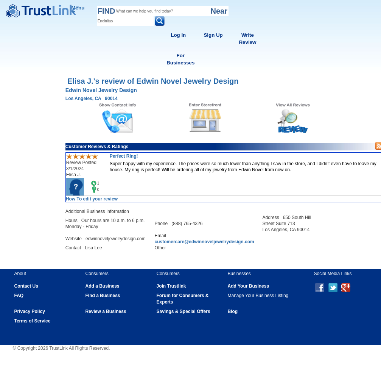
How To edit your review (92, 199)
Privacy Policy (29, 311)
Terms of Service (32, 321)
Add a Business (103, 286)
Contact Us (26, 286)
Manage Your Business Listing (258, 295)
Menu (78, 9)
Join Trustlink (171, 286)
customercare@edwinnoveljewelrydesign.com (204, 241)
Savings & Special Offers (183, 311)
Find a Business (103, 295)
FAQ (19, 295)
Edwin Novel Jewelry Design (101, 90)
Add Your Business (248, 286)
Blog (233, 311)
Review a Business (106, 311)
